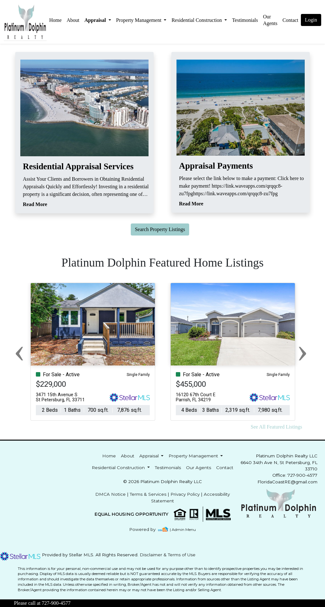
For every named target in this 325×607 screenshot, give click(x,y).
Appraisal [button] (95, 20)
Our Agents (270, 20)
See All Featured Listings (276, 426)
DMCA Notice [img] (110, 494)
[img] (146, 529)
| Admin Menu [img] (183, 529)
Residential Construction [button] (197, 20)
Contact (224, 467)
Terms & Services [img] (148, 494)
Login (311, 20)
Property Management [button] (139, 20)
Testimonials (245, 20)
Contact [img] (290, 20)
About (73, 20)
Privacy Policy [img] (185, 494)
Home (55, 20)
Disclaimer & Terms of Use (168, 554)
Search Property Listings (160, 229)
